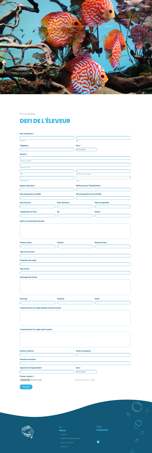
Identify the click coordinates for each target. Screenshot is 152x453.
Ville (21, 174)
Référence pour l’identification (89, 186)
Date (78, 146)
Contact (108, 26)
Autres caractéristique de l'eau (32, 221)
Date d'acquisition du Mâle (30, 194)
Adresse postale (25, 161)
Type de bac (24, 269)
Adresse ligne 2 (25, 167)
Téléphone (25, 146)
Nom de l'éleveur (27, 134)
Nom (77, 141)
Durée (97, 299)
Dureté (97, 212)
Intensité (60, 299)
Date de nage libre (102, 203)
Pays (77, 180)
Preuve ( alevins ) (27, 376)
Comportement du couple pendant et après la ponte (40, 308)
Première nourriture (28, 359)
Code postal (24, 180)
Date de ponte (25, 203)
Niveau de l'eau (101, 242)
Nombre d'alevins (27, 351)
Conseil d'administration (64, 26)
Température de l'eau (28, 212)
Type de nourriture (27, 252)
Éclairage (23, 299)
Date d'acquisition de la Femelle (88, 194)
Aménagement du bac (28, 277)
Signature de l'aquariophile (31, 368)
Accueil (43, 26)
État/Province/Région (83, 174)
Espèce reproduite (28, 186)
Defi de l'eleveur (91, 26)
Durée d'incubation (83, 351)
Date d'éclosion (63, 203)
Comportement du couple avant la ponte (36, 329)
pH (58, 212)
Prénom (22, 141)
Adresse (24, 154)
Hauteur (60, 242)
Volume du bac (26, 242)
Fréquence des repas (28, 260)
